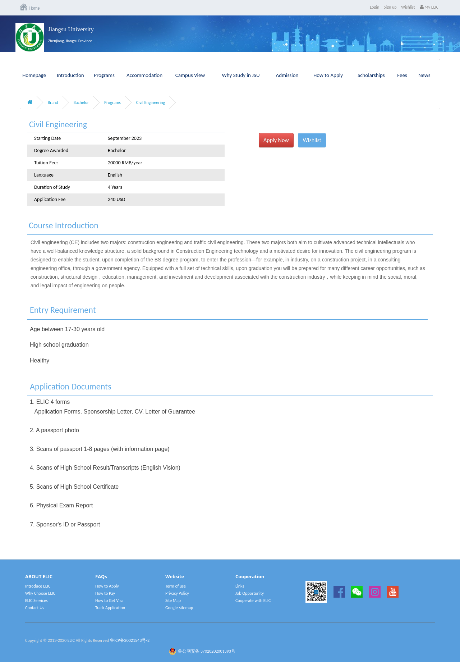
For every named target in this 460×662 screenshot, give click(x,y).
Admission (287, 75)
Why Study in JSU (241, 75)
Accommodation (144, 75)
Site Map (173, 600)
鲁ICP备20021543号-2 (130, 640)
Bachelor (81, 102)
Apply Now (276, 140)
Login (374, 7)
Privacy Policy (177, 593)
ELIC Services (36, 600)
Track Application (110, 607)
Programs (104, 75)
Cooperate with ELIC (253, 600)
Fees (402, 75)
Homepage (34, 75)
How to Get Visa (109, 600)
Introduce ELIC (37, 586)
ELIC (71, 640)
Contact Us (34, 607)
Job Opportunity (249, 593)
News (424, 75)
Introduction (70, 75)
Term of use (175, 586)
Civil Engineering (150, 102)
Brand (53, 102)
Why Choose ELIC (40, 593)
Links (239, 586)
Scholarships (371, 75)
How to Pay (105, 593)
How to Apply (328, 75)
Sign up (390, 7)
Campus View (190, 75)
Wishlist (408, 7)
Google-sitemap (179, 607)
